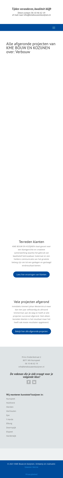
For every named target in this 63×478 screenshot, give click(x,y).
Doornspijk (11, 427)
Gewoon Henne (31, 467)
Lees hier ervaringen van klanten (31, 274)
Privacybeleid (31, 474)
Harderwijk (11, 436)
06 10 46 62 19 (38, 12)
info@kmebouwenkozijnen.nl (37, 15)
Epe (8, 415)
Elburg (9, 423)
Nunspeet (10, 398)
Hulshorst (10, 402)
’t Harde (9, 419)
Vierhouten (11, 411)
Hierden (9, 407)
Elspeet (9, 431)
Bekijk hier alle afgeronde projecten (31, 331)
